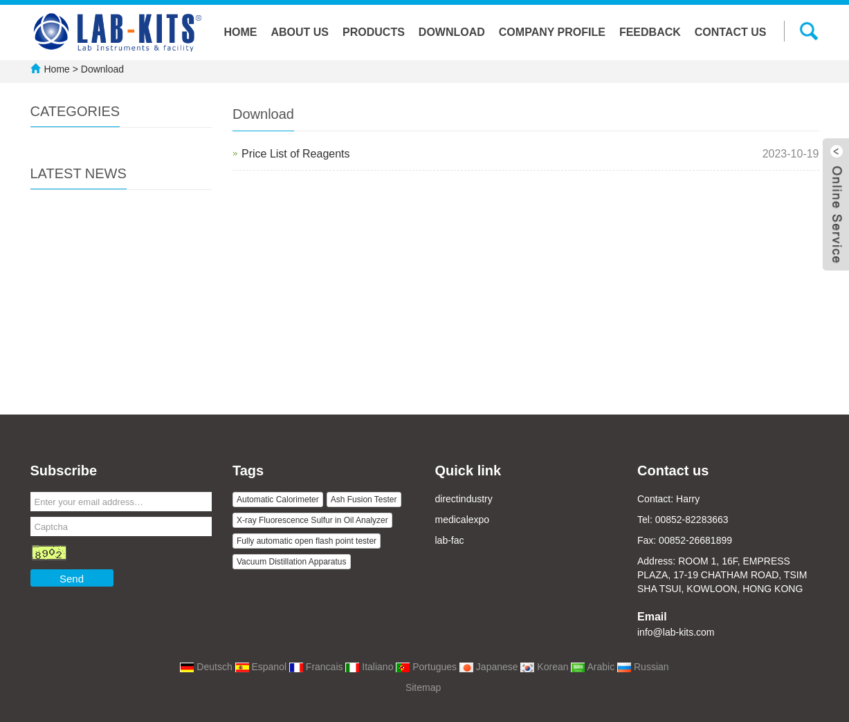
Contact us (731, 32)
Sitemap (423, 687)
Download (452, 32)
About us (300, 32)
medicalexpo (462, 519)
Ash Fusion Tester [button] (364, 499)
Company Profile (552, 32)
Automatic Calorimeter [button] (278, 499)
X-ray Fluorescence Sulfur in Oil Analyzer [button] (312, 520)
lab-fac (449, 540)
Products (374, 32)
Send (72, 579)
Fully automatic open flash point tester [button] (306, 541)
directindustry (464, 498)
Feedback (650, 32)
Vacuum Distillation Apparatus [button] (292, 562)
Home (240, 32)
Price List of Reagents (295, 154)
